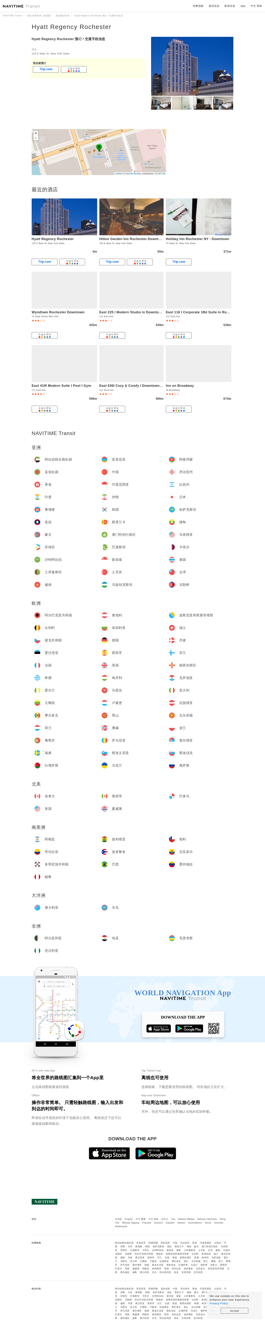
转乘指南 (198, 5)
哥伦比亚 (176, 1268)
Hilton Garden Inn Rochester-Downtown (132, 239)
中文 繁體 (141, 1219)
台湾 (210, 1250)
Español (170, 1222)
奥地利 (159, 1254)
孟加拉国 (165, 1243)
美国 (127, 1268)
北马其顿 (196, 1261)
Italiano (181, 1222)
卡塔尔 (145, 1250)
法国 (167, 1257)
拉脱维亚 (164, 1261)
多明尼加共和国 (216, 1268)
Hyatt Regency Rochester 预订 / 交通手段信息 (68, 39)
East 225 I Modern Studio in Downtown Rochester (140, 312)
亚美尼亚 (141, 1243)
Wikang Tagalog (130, 1222)
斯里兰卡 (179, 1246)
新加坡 (170, 1250)
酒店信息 (214, 5)
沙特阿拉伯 (158, 1250)
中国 (175, 1243)
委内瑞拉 (125, 1272)
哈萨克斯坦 (158, 1246)
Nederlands (121, 1226)
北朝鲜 (128, 1254)
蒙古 (196, 1246)
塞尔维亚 (137, 1265)
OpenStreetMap (133, 173)
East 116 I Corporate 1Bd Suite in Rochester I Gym (208, 312)
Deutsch (158, 1222)
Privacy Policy (219, 1303)
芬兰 (159, 1257)
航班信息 (230, 5)
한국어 (164, 1219)
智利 (166, 1268)
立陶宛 (143, 1261)
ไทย (173, 1219)
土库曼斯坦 (189, 1250)
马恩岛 (123, 1261)
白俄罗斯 (183, 1265)
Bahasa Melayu (186, 1219)
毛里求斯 (186, 1272)
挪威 (213, 1261)
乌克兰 (194, 1265)
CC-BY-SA (160, 173)
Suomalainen (195, 1222)
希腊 (196, 1257)
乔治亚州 (185, 1243)
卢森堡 (153, 1261)
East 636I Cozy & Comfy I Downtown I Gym (134, 386)
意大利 (133, 1261)
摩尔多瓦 (176, 1261)
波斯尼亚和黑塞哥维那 (177, 1254)
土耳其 (201, 1250)
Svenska (218, 1222)
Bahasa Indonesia (207, 1219)
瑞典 (146, 1265)
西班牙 (150, 1257)
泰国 (178, 1250)
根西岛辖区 (185, 1257)
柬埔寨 (138, 1246)
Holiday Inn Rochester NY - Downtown (197, 239)
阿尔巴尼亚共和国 (144, 1254)
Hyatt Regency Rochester (71, 26)
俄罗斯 (204, 1265)
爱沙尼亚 (139, 1257)
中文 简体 (153, 1219)
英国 (174, 1257)
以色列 (217, 1243)
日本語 (118, 1219)
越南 (217, 1250)
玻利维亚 (156, 1268)
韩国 (147, 1246)
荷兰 (205, 1261)
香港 (194, 1243)
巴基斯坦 (134, 1250)
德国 (122, 1257)
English (129, 1219)
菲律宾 (123, 1250)
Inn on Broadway (180, 386)
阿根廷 (145, 1268)
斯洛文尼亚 (158, 1265)
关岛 (154, 1272)
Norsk (208, 1222)
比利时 (195, 1254)
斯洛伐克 (171, 1265)
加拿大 (213, 1265)
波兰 (220, 1261)
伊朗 (122, 1246)
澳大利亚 (144, 1272)
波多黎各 (188, 1268)
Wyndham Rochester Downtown (58, 312)
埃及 (176, 1272)
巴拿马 (118, 1268)
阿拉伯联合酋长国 (124, 1243)
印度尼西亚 (205, 1243)
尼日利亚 (198, 1272)
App (243, 5)
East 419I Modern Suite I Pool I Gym (61, 386)
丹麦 (130, 1257)
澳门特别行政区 (210, 1246)
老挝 (169, 1246)
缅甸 (189, 1246)
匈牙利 (205, 1257)
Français (146, 1222)
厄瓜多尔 (200, 1268)
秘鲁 (134, 1272)
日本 (130, 1246)
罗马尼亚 (125, 1265)
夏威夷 (135, 1268)
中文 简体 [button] (256, 5)
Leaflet (118, 173)
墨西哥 (223, 1265)
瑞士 (216, 1254)
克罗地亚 (216, 1257)
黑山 (186, 1261)
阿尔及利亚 (165, 1272)
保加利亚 (206, 1254)
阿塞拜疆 (153, 1243)
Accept (234, 1310)
